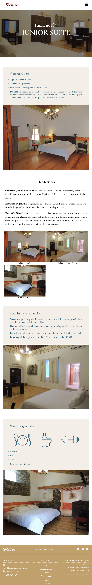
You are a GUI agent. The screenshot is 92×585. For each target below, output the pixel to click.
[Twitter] (78, 549)
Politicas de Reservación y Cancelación (78, 567)
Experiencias (46, 576)
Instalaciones (46, 568)
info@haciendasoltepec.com (15, 566)
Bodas (46, 572)
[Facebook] (82, 549)
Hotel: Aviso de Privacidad (82, 565)
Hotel (46, 565)
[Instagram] (87, 549)
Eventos (46, 580)
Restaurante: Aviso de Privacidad (80, 570)
